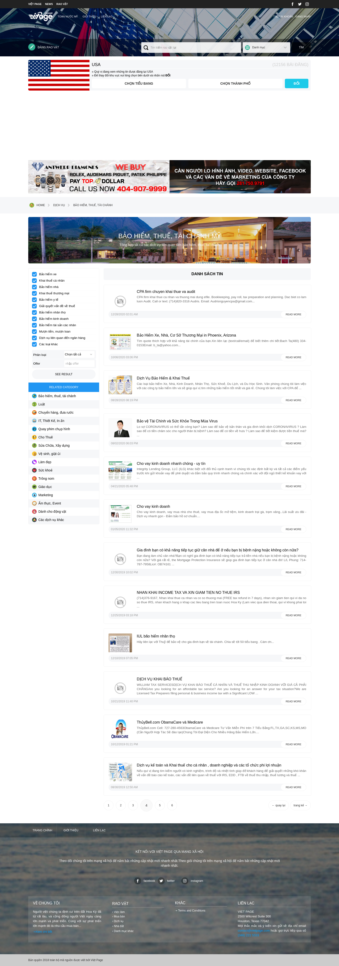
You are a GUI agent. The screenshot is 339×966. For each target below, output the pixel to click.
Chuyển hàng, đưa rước (52, 412)
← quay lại (278, 805)
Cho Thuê (42, 437)
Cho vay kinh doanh (153, 506)
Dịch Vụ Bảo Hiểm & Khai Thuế (164, 378)
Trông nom (43, 478)
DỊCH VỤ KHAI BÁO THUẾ (159, 679)
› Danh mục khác (122, 931)
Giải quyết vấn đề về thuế (55, 306)
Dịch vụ (55, 205)
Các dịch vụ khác (48, 519)
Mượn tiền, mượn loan (52, 331)
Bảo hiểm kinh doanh (52, 318)
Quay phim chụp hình (51, 429)
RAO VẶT (62, 4)
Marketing (42, 495)
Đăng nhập (303, 16)
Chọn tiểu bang (139, 83)
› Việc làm (118, 912)
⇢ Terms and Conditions (190, 910)
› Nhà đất (118, 926)
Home (37, 205)
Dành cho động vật (49, 511)
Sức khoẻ (42, 470)
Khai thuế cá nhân (50, 280)
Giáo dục (42, 486)
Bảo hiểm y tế (46, 299)
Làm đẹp (41, 462)
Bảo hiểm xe (46, 274)
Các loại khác (46, 344)
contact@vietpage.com (254, 930)
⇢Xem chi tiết (42, 931)
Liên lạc (107, 16)
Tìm (301, 47)
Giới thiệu (89, 16)
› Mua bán (118, 916)
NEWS (49, 4)
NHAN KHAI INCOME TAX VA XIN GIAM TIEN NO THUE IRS (188, 593)
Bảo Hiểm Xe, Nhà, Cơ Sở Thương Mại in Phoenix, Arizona (186, 335)
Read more (293, 314)
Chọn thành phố (235, 83)
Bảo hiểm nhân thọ (50, 312)
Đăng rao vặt (43, 46)
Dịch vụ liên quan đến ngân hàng (60, 338)
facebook (144, 880)
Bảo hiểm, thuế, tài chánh (89, 205)
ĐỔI (297, 83)
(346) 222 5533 (248, 935)
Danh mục (258, 47)
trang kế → (300, 805)
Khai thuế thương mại (52, 293)
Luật (38, 404)
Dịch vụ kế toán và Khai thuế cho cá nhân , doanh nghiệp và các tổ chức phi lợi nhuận (209, 765)
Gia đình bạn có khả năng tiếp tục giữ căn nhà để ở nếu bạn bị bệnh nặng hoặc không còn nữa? (218, 550)
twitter (166, 880)
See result (64, 374)
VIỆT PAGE (35, 4)
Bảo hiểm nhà (46, 287)
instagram (192, 880)
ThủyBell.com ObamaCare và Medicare (170, 722)
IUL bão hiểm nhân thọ (156, 636)
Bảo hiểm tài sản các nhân (55, 325)
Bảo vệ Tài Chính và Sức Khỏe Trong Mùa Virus (177, 421)
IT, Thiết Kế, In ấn (48, 420)
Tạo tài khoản (283, 16)
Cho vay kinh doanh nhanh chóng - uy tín (171, 464)
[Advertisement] (169, 127)
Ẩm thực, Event (46, 503)
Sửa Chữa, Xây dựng (51, 445)
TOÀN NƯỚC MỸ (68, 16)
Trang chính (42, 830)
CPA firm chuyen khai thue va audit (166, 292)
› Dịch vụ (117, 921)
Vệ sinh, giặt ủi (46, 453)
